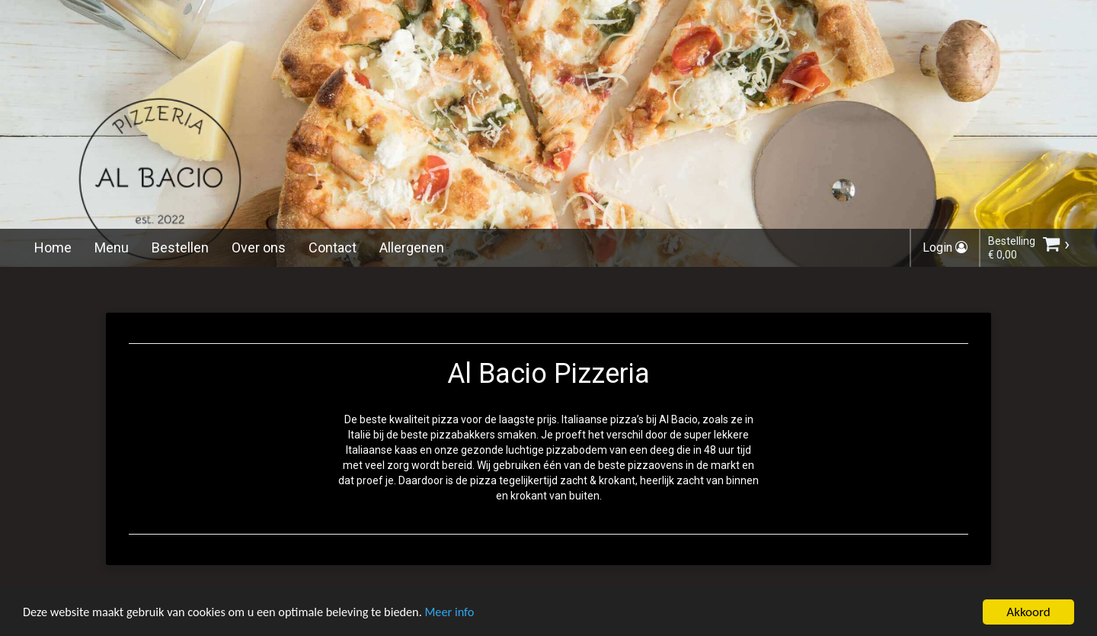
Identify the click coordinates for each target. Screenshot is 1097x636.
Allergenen (411, 247)
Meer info (468, 617)
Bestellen (180, 247)
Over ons (259, 247)
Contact (333, 247)
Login (945, 247)
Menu (111, 247)
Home (53, 247)
